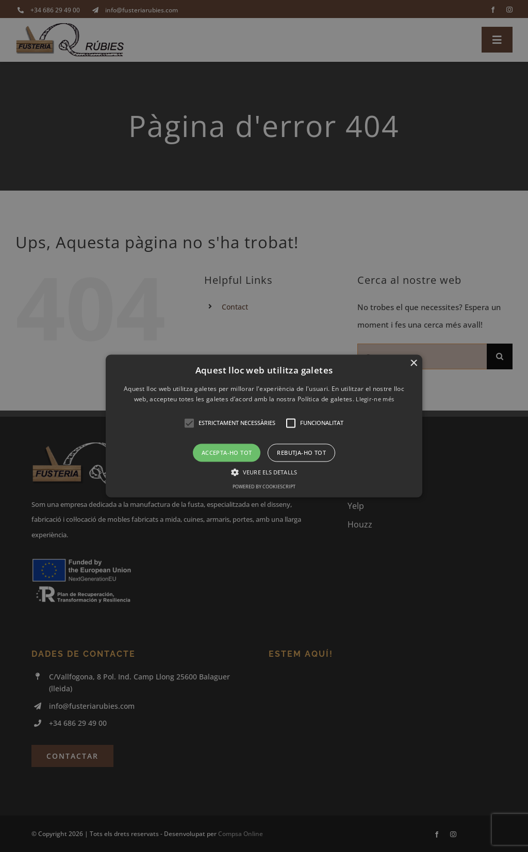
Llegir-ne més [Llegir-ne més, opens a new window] (375, 399)
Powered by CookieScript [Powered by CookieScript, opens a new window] (264, 487)
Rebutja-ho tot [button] (301, 452)
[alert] (264, 426)
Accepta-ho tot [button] (227, 452)
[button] (264, 425)
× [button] (413, 363)
